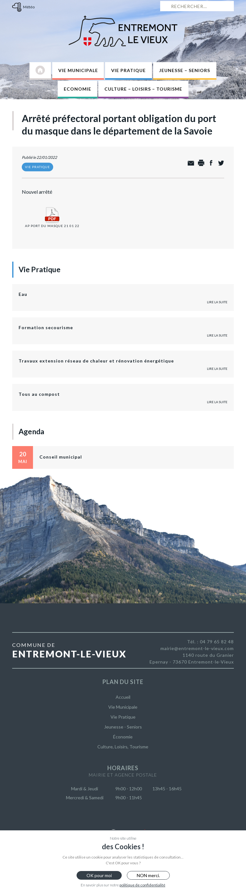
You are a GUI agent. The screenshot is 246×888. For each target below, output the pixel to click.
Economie (77, 89)
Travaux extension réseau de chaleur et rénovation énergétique (96, 360)
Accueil (123, 697)
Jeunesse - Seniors (123, 726)
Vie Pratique (128, 70)
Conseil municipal (60, 457)
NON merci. (148, 875)
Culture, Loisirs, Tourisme (122, 746)
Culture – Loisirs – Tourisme (143, 89)
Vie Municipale (78, 70)
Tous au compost (39, 394)
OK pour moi (99, 875)
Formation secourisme (46, 327)
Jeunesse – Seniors (184, 70)
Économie (123, 736)
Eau (23, 294)
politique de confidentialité (142, 885)
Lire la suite (217, 302)
